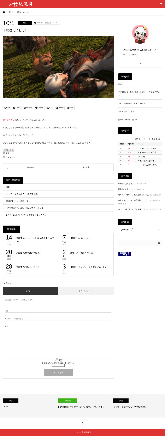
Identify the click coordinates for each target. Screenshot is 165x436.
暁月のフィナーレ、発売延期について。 (134, 195)
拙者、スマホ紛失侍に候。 (82, 253)
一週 (148, 139)
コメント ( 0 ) (31, 291)
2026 (8, 187)
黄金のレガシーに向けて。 (18, 201)
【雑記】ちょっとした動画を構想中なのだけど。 (34, 240)
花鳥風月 (87, 432)
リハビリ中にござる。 (127, 112)
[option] (27, 405)
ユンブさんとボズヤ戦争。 (148, 165)
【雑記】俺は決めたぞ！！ (27, 267)
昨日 (153, 139)
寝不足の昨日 (8, 120)
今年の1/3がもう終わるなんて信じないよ (25, 208)
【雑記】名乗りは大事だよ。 (28, 253)
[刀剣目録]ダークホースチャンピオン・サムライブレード (139, 93)
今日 (159, 139)
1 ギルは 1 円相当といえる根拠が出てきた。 (26, 215)
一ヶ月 (142, 139)
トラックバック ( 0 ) (86, 291)
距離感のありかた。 (126, 184)
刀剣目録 (141, 156)
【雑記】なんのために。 (81, 238)
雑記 (24, 23)
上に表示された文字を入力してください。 (58, 363)
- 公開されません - (15, 319)
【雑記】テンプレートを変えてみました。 (89, 267)
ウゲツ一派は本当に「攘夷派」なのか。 (134, 209)
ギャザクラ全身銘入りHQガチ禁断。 (23, 194)
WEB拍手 (8, 150)
